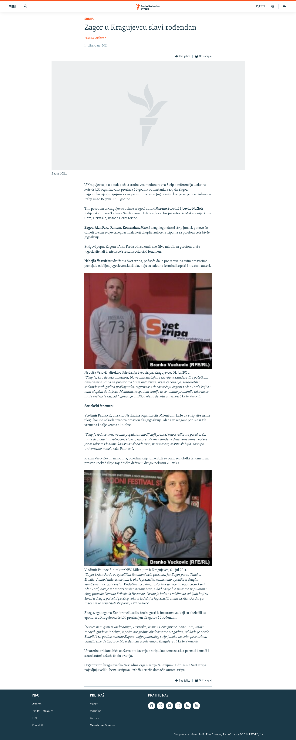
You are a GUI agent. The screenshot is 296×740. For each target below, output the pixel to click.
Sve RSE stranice (42, 711)
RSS (34, 718)
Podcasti (95, 718)
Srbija (89, 19)
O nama (37, 704)
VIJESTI (260, 6)
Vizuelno (95, 711)
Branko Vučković (95, 38)
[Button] (182, 56)
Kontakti (37, 725)
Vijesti (94, 704)
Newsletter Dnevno (102, 725)
